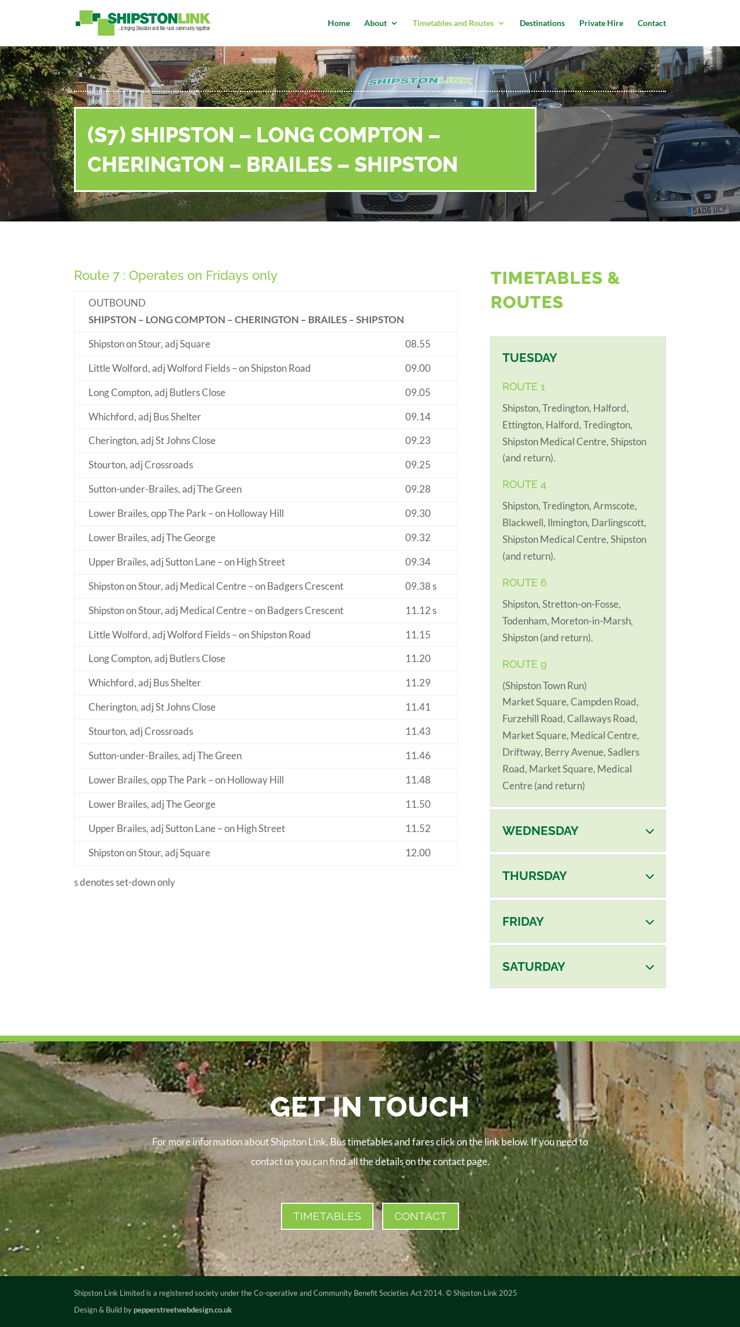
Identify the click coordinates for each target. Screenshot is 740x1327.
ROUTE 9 (524, 664)
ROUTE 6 (524, 582)
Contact (652, 23)
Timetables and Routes (453, 23)
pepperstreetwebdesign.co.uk (183, 1309)
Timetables (327, 1216)
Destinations (542, 23)
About (375, 23)
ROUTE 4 (524, 484)
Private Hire (601, 23)
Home (339, 23)
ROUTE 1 (523, 386)
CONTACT (420, 1216)
